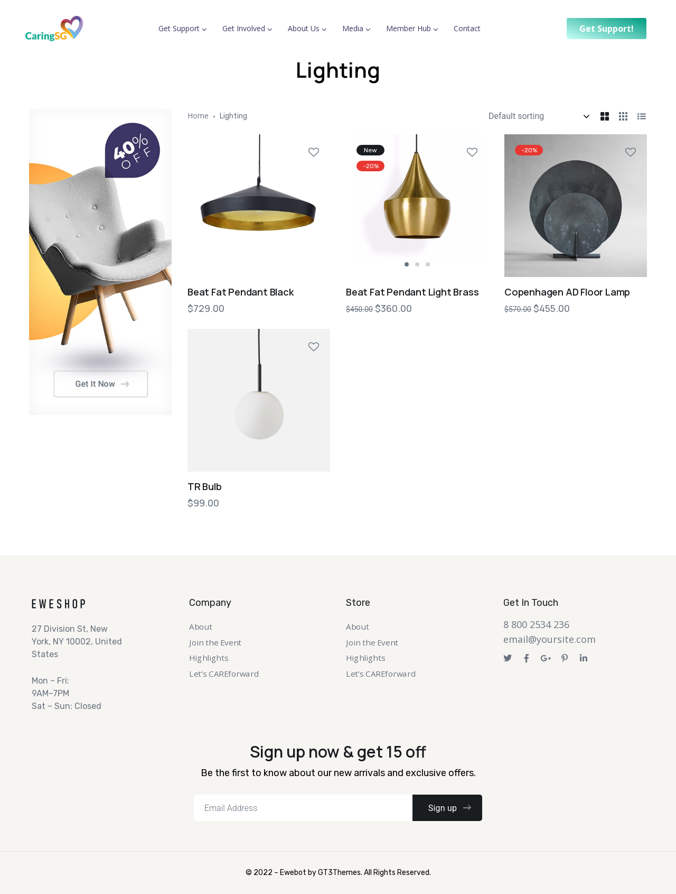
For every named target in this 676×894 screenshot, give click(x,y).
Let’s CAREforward (223, 673)
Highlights (208, 658)
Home (198, 115)
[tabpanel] (417, 205)
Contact (467, 28)
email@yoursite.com (549, 639)
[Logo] (54, 28)
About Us (304, 28)
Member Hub (408, 28)
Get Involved (243, 28)
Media (352, 28)
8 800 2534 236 (536, 624)
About (200, 626)
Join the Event (215, 642)
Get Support (179, 28)
